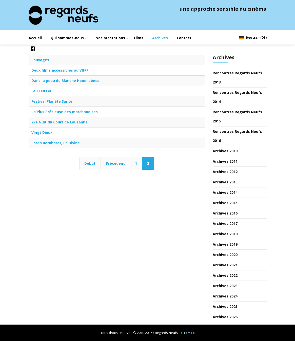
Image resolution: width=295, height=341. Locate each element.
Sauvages (40, 59)
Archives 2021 (225, 265)
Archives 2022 (225, 275)
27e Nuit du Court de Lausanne (59, 122)
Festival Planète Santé (51, 101)
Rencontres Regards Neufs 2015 (237, 116)
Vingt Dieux (41, 132)
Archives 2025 (225, 306)
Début (89, 163)
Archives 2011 (225, 161)
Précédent (115, 163)
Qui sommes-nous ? (69, 37)
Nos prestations (110, 37)
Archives (160, 37)
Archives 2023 (225, 285)
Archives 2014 (225, 192)
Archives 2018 (225, 233)
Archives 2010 (225, 150)
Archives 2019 (225, 244)
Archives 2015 (225, 202)
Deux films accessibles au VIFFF (59, 70)
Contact (184, 37)
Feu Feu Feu (41, 91)
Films (138, 37)
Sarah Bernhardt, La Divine (55, 142)
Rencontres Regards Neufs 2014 (237, 97)
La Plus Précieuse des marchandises (64, 111)
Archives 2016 (225, 213)
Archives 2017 (225, 223)
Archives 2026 (225, 316)
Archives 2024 (225, 296)
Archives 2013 (225, 182)
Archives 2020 (225, 254)
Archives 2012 (225, 171)
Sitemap (188, 332)
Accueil (35, 37)
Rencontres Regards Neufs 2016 (237, 136)
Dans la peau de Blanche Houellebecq (65, 80)
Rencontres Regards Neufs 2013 (237, 77)
